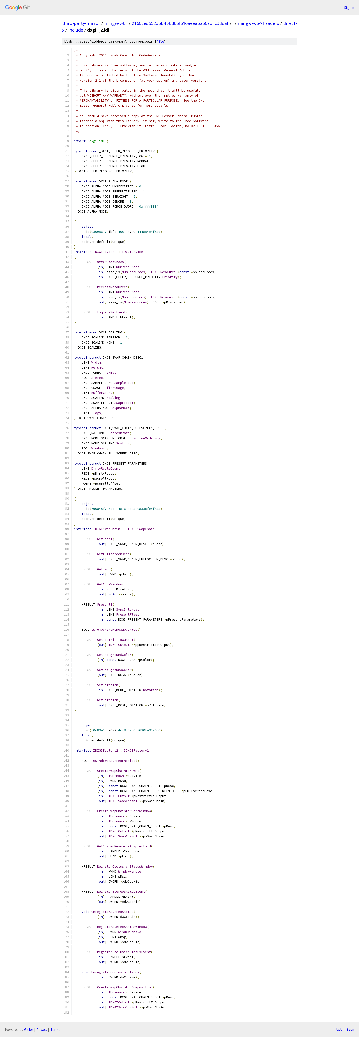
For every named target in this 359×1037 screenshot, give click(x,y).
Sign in (349, 7)
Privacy (41, 1029)
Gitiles (29, 1029)
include (75, 30)
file (160, 42)
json (350, 1029)
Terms (55, 1029)
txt (339, 1029)
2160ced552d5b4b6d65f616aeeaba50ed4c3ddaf (180, 23)
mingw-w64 (116, 23)
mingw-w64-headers (258, 23)
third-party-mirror (81, 23)
